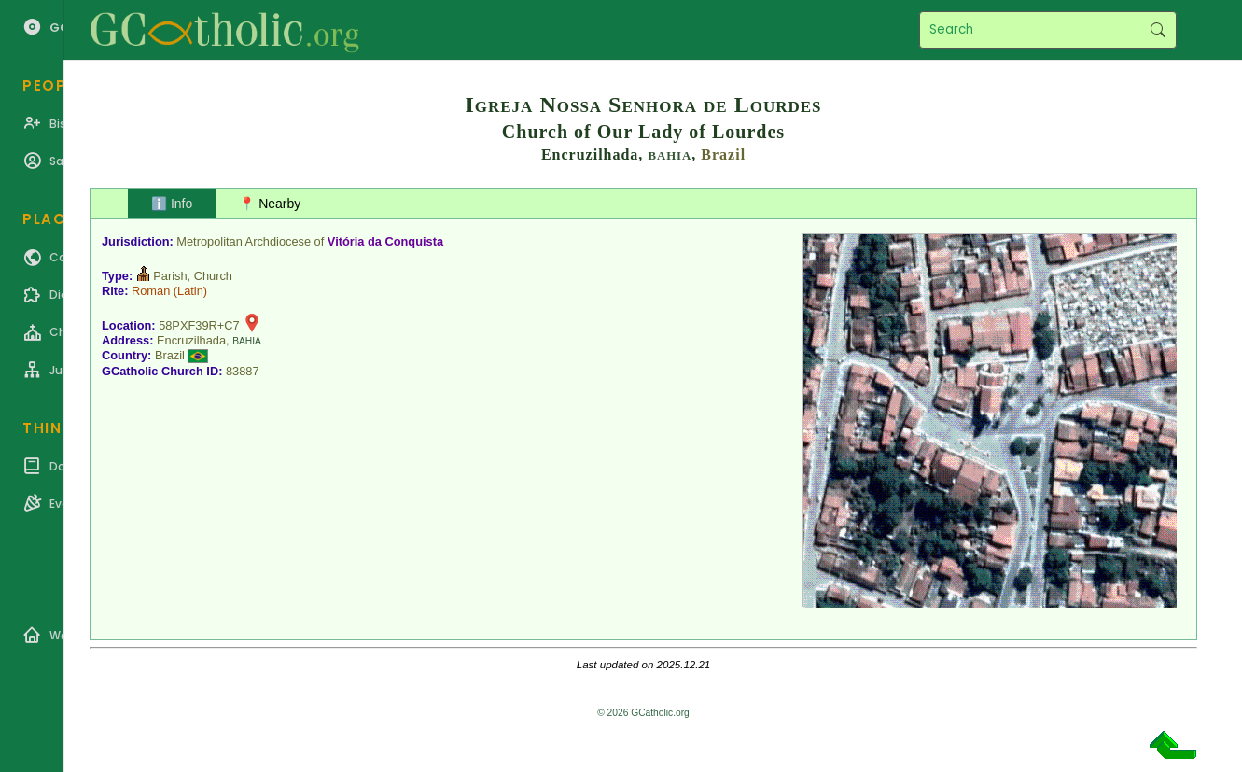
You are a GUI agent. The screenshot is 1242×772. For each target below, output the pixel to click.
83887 (242, 371)
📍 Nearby (269, 203)
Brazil (723, 154)
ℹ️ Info (171, 203)
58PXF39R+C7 (199, 325)
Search (1157, 30)
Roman (151, 291)
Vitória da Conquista (385, 241)
